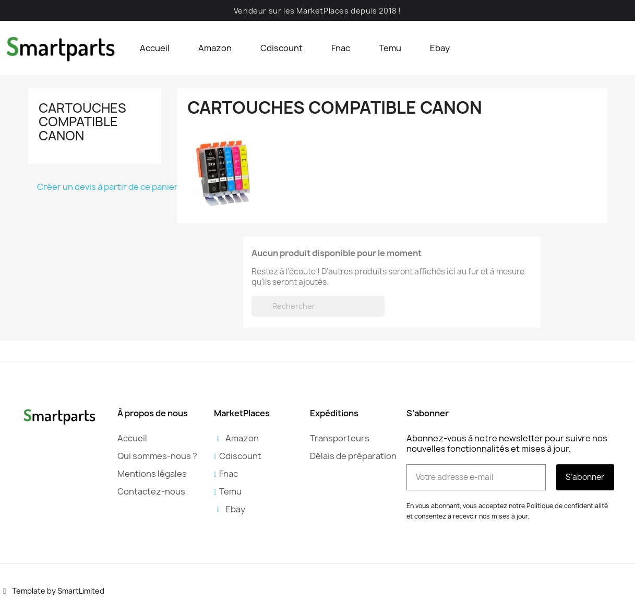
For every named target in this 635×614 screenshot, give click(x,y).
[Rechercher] (318, 306)
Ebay (440, 48)
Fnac (340, 48)
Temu (390, 48)
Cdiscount (281, 48)
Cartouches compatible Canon (82, 122)
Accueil (155, 48)
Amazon (215, 48)
